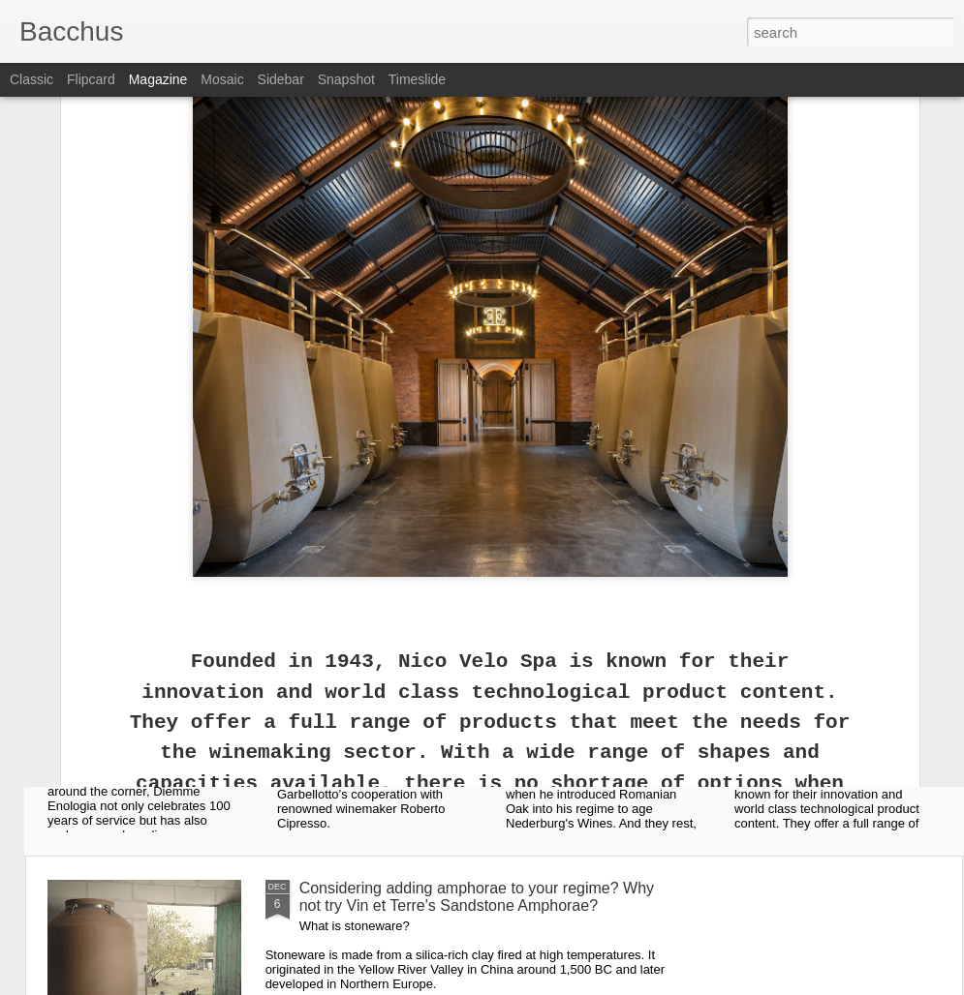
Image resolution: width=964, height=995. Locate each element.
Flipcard (91, 79)
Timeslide (417, 79)
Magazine (158, 79)
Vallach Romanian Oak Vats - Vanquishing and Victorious (619, 742)
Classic (31, 79)
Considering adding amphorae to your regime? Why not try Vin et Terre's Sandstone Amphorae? (476, 897)
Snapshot (346, 79)
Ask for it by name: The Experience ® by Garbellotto (390, 742)
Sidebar (281, 79)
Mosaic (222, 79)
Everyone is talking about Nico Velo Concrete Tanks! (833, 742)
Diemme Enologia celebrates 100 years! (155, 733)
